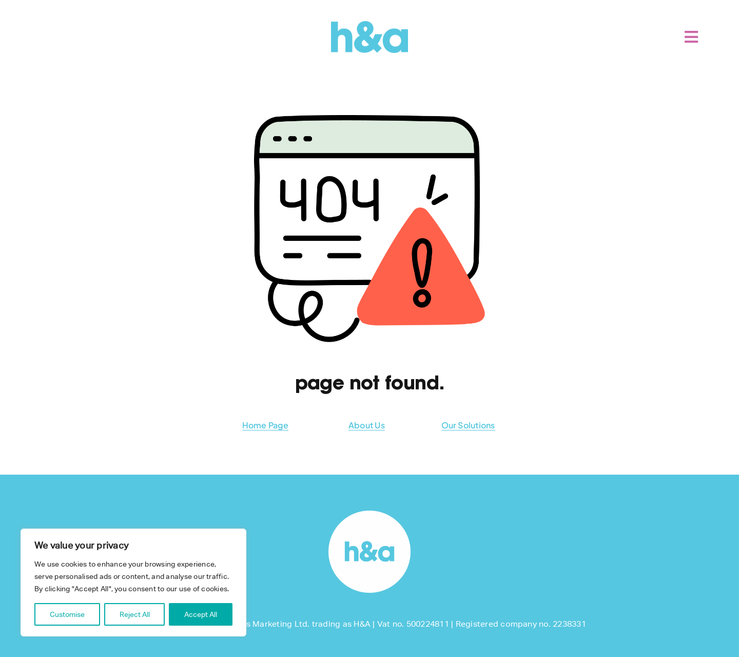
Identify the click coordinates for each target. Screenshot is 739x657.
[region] (133, 582)
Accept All (200, 614)
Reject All (135, 614)
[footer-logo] (369, 514)
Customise (67, 614)
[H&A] (369, 25)
